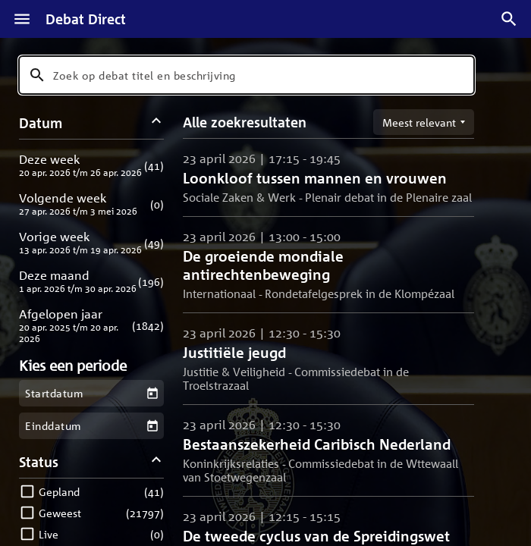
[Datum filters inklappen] (156, 122)
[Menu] (22, 19)
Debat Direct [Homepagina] (86, 19)
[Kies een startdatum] (152, 393)
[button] (91, 165)
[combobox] (246, 75)
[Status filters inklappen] (156, 461)
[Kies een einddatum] (152, 426)
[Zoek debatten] (509, 19)
